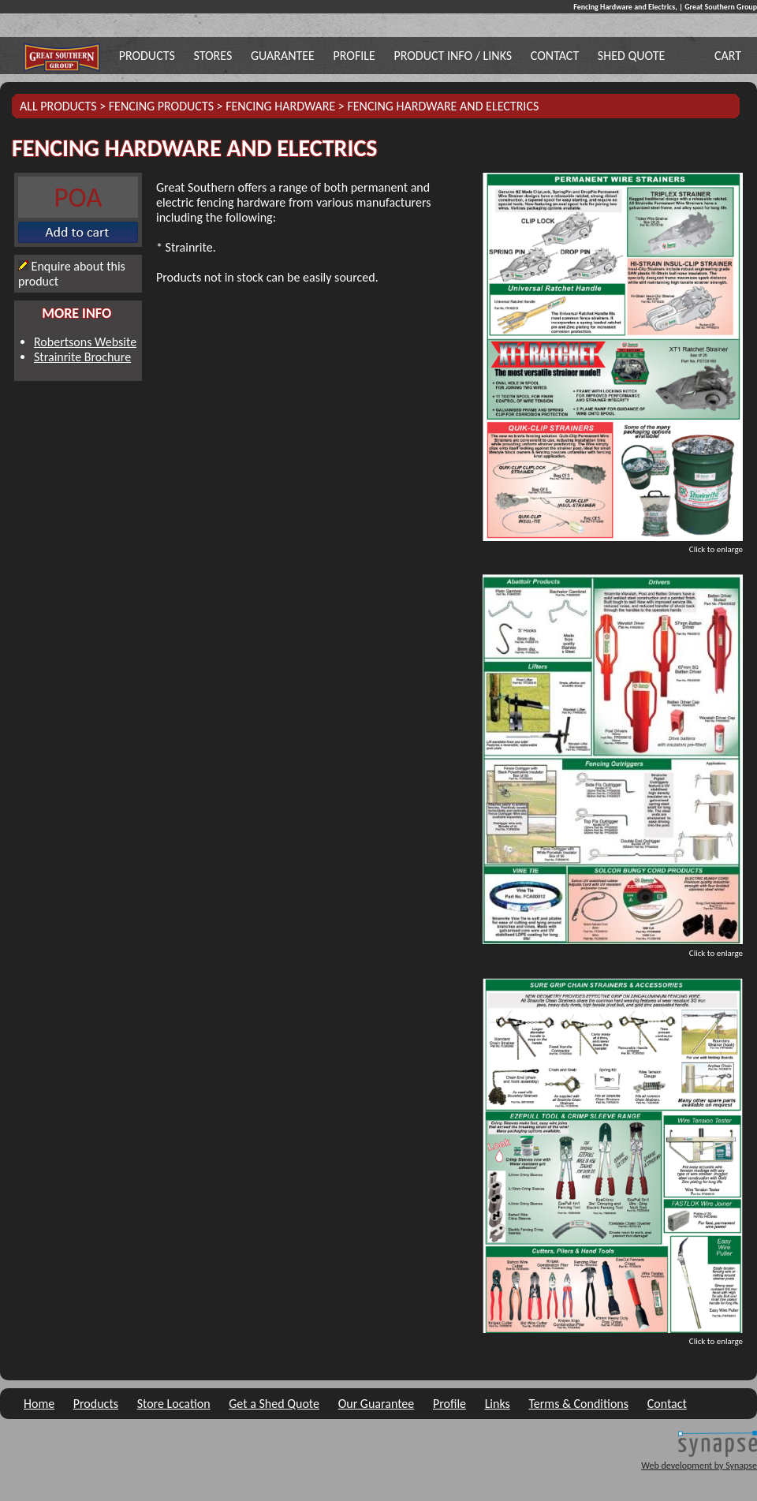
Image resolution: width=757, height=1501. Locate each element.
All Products (58, 106)
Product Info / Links (452, 55)
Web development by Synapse (699, 1465)
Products (147, 55)
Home (39, 1403)
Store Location (174, 1403)
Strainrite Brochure (82, 356)
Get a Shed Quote (274, 1403)
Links (497, 1403)
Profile (354, 55)
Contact (555, 55)
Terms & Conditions (578, 1403)
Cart (727, 55)
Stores (212, 55)
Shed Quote (631, 55)
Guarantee (283, 55)
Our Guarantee (376, 1403)
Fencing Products (161, 106)
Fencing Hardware (280, 106)
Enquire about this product (71, 274)
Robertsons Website (85, 341)
